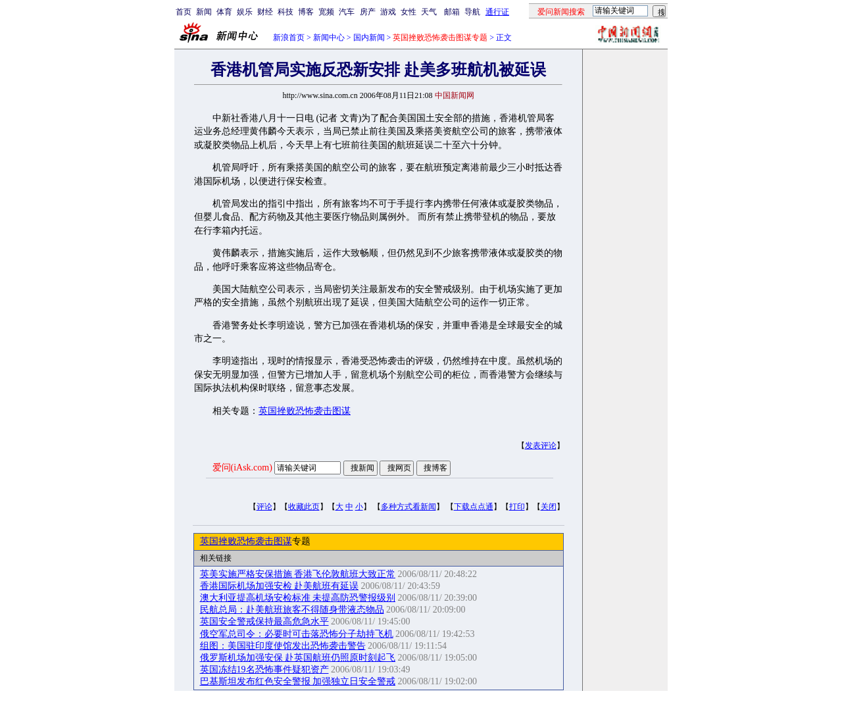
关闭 (549, 506)
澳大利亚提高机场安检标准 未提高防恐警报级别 (298, 598)
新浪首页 (289, 37)
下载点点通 (473, 506)
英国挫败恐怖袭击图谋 (305, 411)
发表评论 (541, 445)
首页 (183, 11)
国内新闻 (369, 37)
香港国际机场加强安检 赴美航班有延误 (279, 586)
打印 (517, 506)
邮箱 (452, 11)
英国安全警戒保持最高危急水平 (264, 621)
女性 (408, 11)
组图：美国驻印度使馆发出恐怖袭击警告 (283, 646)
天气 (429, 11)
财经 (265, 11)
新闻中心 (329, 37)
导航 (472, 11)
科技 (285, 11)
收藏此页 (304, 506)
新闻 (204, 11)
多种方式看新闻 (408, 506)
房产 (368, 11)
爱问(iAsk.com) (242, 467)
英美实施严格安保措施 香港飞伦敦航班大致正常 (298, 574)
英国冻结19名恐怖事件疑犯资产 (264, 669)
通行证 (497, 11)
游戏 (388, 11)
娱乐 (245, 11)
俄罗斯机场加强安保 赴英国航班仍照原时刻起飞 (298, 658)
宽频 (326, 11)
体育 (224, 11)
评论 (264, 506)
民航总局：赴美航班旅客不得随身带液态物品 (292, 610)
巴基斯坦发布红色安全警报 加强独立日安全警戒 (298, 681)
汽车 (347, 11)
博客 (306, 11)
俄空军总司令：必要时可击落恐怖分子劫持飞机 (296, 634)
